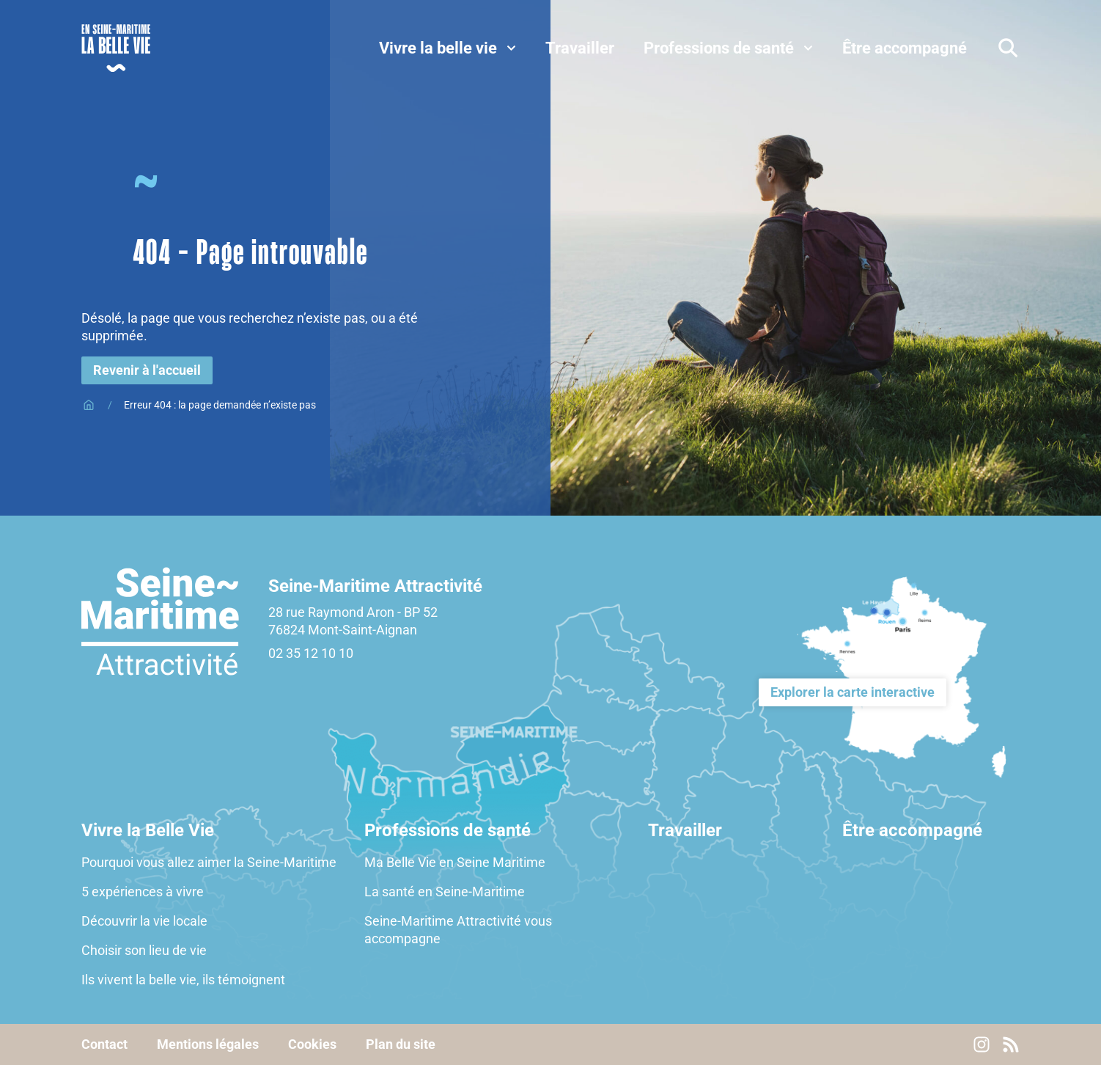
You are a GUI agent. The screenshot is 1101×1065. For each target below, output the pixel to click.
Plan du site (400, 1044)
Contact (104, 1044)
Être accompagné (912, 830)
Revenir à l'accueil (147, 370)
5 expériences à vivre (142, 891)
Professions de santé (447, 830)
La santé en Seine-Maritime (444, 891)
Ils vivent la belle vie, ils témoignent (183, 979)
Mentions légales (208, 1044)
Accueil (88, 405)
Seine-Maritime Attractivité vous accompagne (458, 929)
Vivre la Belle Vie (147, 830)
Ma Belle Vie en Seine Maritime (454, 862)
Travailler (685, 830)
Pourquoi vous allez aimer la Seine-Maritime (208, 862)
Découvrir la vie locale (145, 921)
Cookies (312, 1044)
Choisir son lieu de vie (144, 950)
